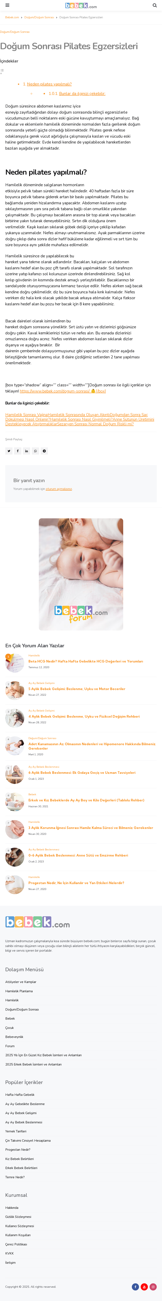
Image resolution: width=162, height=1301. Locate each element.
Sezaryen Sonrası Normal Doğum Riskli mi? (95, 424)
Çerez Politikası (16, 1244)
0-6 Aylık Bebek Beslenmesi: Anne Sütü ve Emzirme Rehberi (78, 855)
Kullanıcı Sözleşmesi (19, 1226)
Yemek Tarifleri (15, 1131)
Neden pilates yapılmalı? (49, 84)
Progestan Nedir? (17, 1150)
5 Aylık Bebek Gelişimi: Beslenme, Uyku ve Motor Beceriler (76, 689)
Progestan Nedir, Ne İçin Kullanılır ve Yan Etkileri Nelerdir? (76, 883)
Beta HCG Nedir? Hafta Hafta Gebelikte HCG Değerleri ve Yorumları (85, 661)
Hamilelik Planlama (19, 991)
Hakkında (11, 1208)
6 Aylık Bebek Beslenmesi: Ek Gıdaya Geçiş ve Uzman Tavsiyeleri (81, 772)
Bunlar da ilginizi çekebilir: (82, 93)
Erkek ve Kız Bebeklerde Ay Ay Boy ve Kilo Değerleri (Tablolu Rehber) (86, 800)
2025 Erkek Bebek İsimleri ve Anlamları (33, 1064)
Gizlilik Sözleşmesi (18, 1217)
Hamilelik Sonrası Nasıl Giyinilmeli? (81, 419)
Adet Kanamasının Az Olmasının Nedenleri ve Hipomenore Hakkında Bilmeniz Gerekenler (92, 746)
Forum (10, 1046)
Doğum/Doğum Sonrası (15, 31)
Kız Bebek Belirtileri (19, 1159)
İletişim (10, 1263)
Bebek (32, 794)
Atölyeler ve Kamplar (20, 982)
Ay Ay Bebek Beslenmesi (43, 766)
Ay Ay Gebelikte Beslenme (25, 1104)
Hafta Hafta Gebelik (19, 1095)
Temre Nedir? (15, 1177)
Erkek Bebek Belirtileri (21, 1168)
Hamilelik (34, 655)
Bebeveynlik (14, 1037)
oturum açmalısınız (59, 489)
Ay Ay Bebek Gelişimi (41, 683)
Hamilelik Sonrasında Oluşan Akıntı (79, 415)
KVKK (9, 1253)
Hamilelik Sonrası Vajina (26, 415)
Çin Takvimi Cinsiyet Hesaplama (28, 1141)
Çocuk (9, 1028)
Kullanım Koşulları (18, 1235)
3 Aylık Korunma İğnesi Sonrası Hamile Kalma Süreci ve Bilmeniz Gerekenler (90, 828)
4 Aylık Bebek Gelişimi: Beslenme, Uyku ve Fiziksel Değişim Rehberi (84, 716)
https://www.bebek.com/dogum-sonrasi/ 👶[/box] (63, 391)
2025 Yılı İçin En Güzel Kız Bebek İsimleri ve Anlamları (43, 1055)
